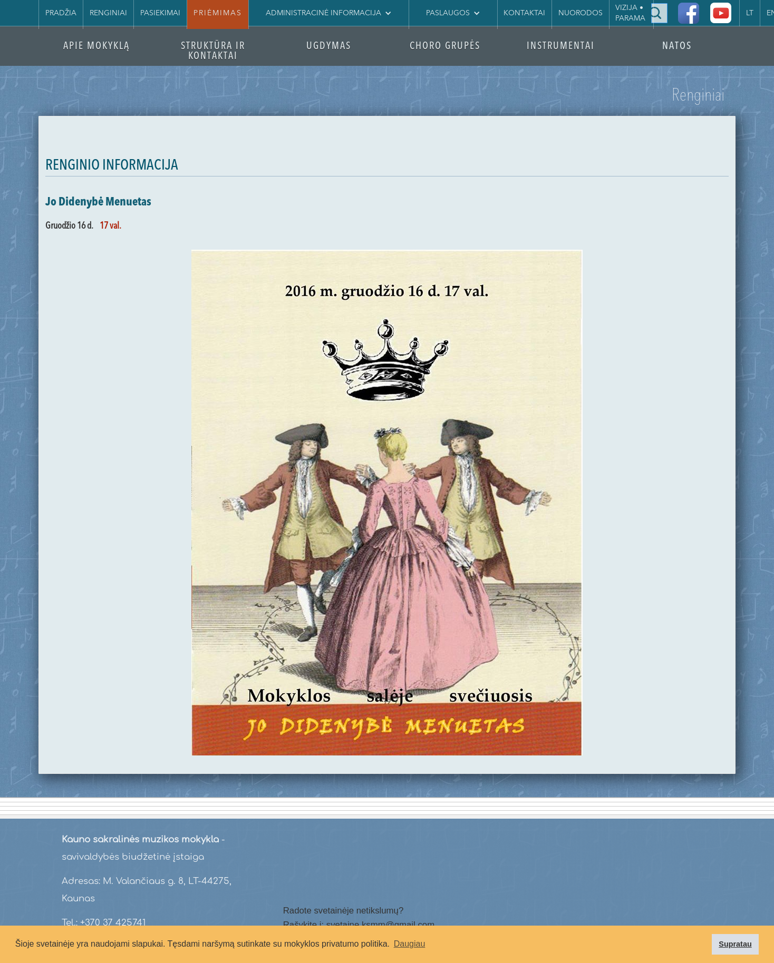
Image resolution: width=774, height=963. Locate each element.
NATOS (677, 47)
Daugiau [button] (409, 943)
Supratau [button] (735, 944)
